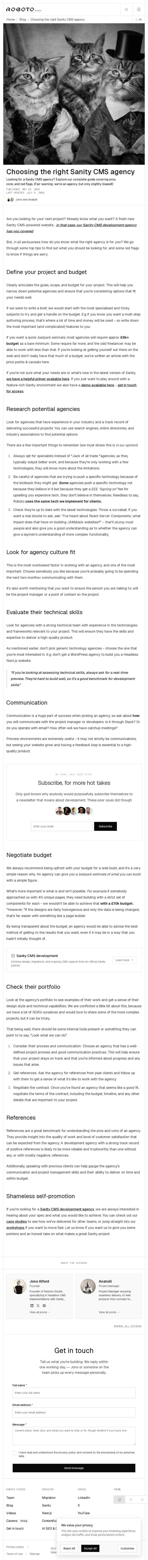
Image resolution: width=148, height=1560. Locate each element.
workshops (15, 1227)
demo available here (97, 385)
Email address (22, 1405)
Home (10, 20)
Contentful (49, 1521)
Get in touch (14, 1529)
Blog (22, 20)
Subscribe (105, 826)
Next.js (47, 1513)
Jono (19, 199)
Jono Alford (39, 1281)
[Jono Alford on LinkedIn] (32, 1305)
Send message (74, 1468)
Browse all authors (128, 1326)
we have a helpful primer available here (37, 379)
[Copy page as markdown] (139, 19)
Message (19, 1424)
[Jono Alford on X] (38, 1305)
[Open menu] (138, 9)
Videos (11, 1513)
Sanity (46, 1505)
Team (10, 1498)
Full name (19, 1385)
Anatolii (32, 199)
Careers (17, 1521)
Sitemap (35, 1554)
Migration (49, 1498)
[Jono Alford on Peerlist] (44, 1305)
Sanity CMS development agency (67, 1209)
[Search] (126, 9)
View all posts (40, 1312)
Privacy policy (15, 1547)
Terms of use (14, 1554)
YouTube (84, 1513)
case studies (16, 1221)
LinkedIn (84, 1498)
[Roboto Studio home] (23, 9)
